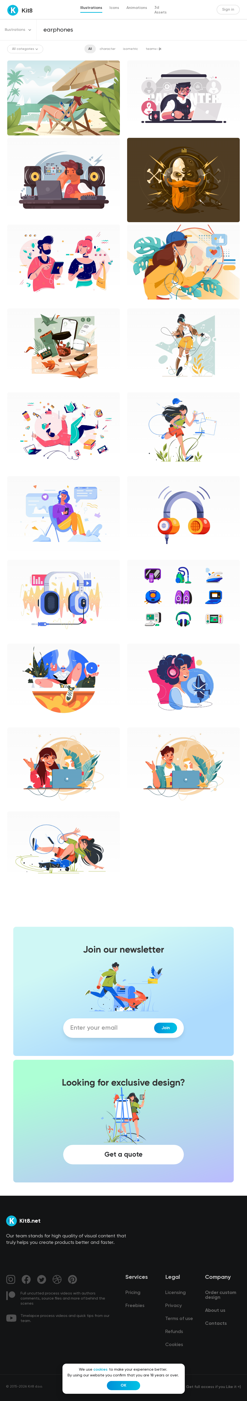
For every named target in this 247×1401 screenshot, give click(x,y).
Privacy (173, 1305)
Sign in (228, 10)
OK (123, 1386)
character (107, 49)
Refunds (174, 1331)
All (90, 49)
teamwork (154, 49)
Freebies (134, 1305)
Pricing (132, 1292)
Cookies (174, 1344)
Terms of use (179, 1318)
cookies (100, 1370)
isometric (130, 49)
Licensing (175, 1292)
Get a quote (123, 1154)
